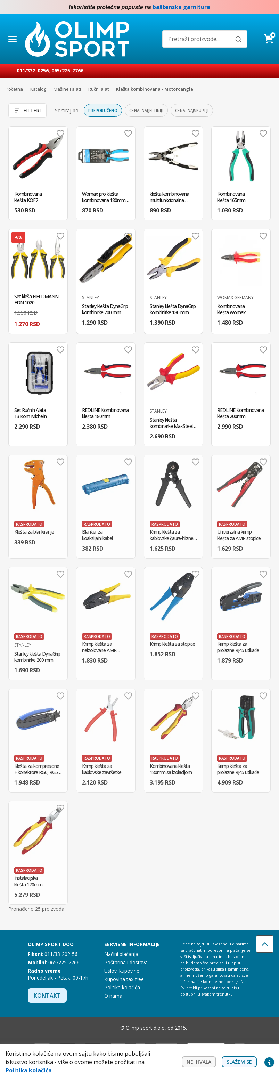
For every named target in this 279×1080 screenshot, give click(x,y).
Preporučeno (102, 110)
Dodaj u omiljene (60, 133)
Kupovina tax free (124, 979)
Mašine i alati (67, 89)
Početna (14, 89)
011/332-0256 (33, 70)
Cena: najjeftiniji (146, 110)
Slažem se (239, 1061)
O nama (113, 995)
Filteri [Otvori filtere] (27, 110)
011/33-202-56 (60, 954)
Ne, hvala (199, 1061)
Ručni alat (98, 89)
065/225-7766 (67, 70)
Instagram (269, 7)
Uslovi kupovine (121, 970)
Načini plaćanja (121, 954)
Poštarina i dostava (126, 962)
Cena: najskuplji (191, 110)
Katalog (38, 89)
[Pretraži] (238, 39)
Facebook (255, 7)
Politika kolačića (122, 987)
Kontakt (47, 995)
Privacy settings (269, 1061)
